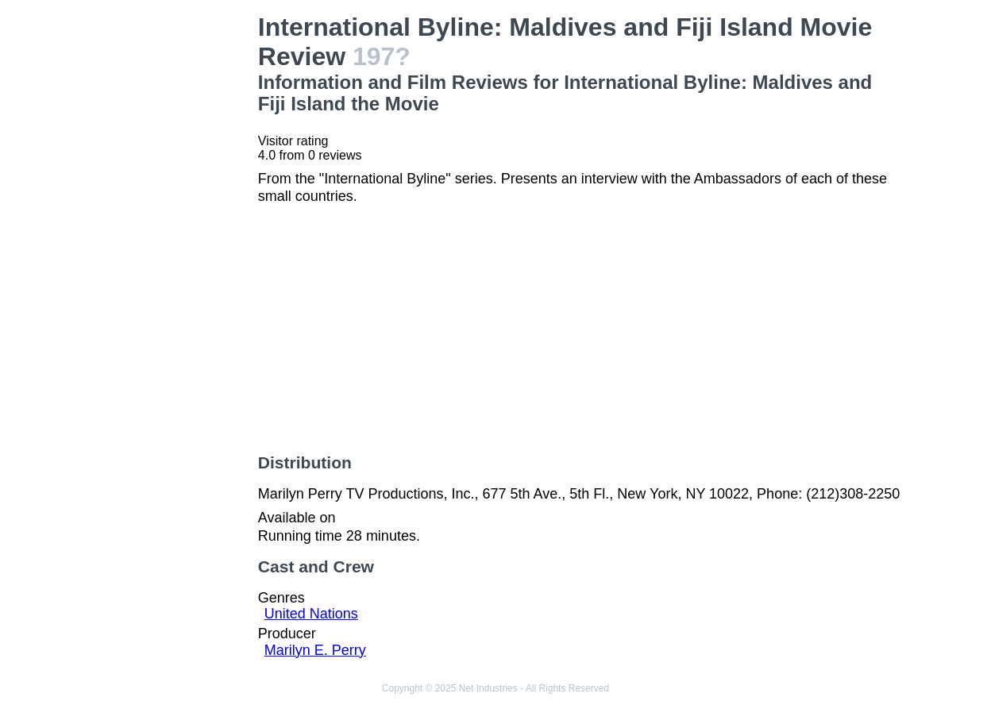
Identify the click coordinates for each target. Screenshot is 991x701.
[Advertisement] (173, 251)
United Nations (311, 614)
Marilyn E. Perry (315, 650)
